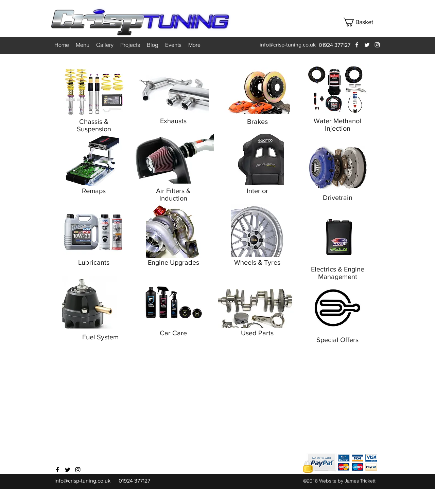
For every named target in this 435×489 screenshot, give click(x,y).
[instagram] (377, 44)
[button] (363, 22)
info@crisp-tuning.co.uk (288, 45)
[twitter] (367, 44)
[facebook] (356, 44)
